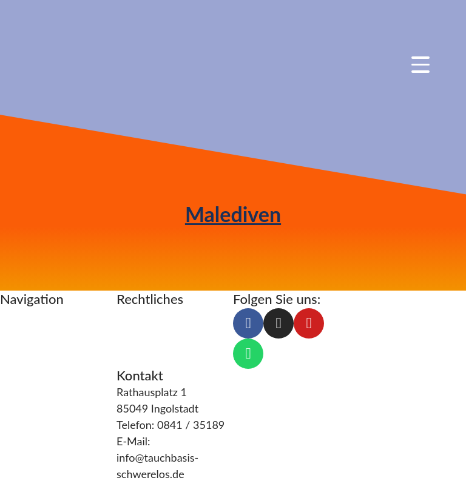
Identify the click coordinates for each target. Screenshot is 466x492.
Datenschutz (147, 332)
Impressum (143, 316)
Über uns (22, 381)
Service (17, 365)
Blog (11, 398)
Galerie (17, 430)
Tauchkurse (27, 316)
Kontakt (19, 414)
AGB (127, 349)
